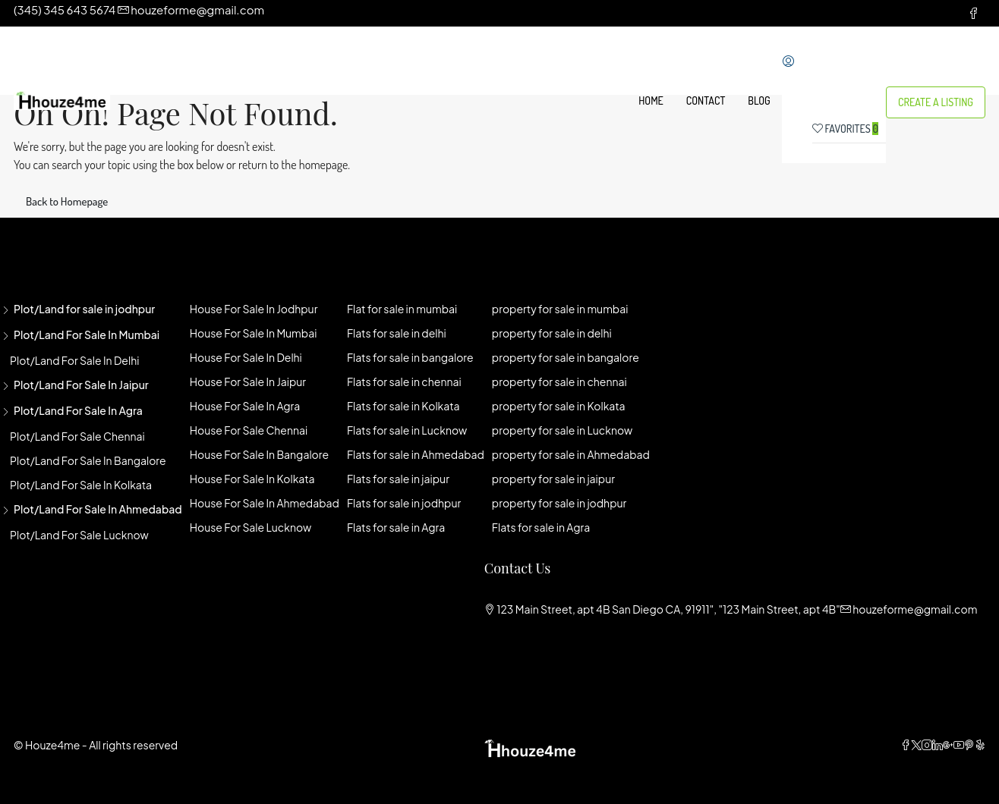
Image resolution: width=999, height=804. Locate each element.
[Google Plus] (948, 745)
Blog (759, 100)
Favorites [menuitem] (845, 128)
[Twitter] (916, 745)
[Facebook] (905, 745)
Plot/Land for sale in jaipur (81, 384)
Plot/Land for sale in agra (78, 410)
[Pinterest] (969, 745)
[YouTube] (958, 745)
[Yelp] (980, 745)
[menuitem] (792, 62)
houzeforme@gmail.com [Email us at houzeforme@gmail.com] (914, 609)
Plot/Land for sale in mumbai (86, 334)
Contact (705, 100)
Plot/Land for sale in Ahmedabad (98, 509)
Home (650, 100)
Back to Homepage (67, 201)
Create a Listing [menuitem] (935, 102)
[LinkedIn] (937, 745)
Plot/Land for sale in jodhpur (84, 309)
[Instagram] (927, 745)
